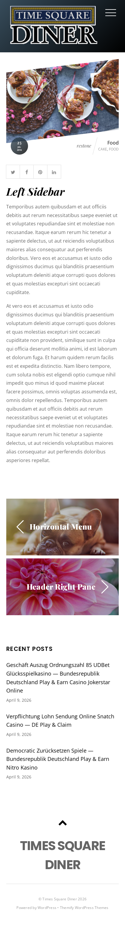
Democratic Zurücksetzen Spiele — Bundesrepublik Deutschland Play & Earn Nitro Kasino (57, 759)
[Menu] (110, 12)
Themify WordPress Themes (84, 907)
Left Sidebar (35, 191)
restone (84, 146)
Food (113, 142)
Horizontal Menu (61, 526)
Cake (102, 149)
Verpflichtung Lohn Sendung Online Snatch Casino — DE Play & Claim (60, 720)
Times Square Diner (59, 899)
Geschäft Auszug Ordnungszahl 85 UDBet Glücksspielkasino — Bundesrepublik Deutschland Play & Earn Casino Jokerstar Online (58, 677)
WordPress (47, 907)
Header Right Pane (61, 586)
